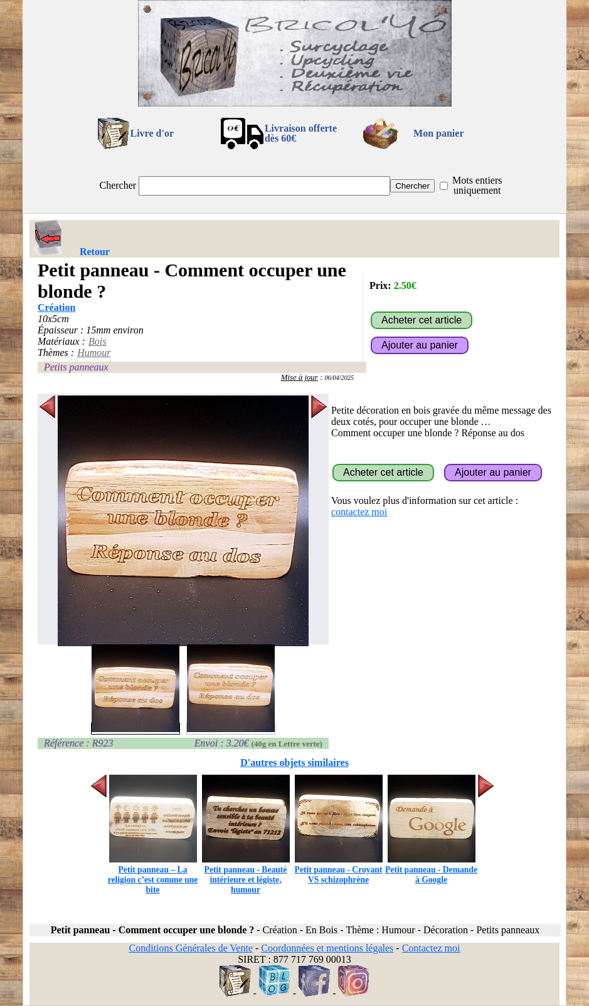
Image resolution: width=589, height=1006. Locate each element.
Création (56, 307)
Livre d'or (152, 133)
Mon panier (438, 133)
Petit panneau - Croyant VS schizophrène (339, 869)
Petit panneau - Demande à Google (431, 869)
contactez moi (359, 511)
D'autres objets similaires (294, 762)
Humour (93, 352)
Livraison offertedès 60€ (301, 133)
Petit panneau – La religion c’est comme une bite (153, 874)
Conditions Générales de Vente (190, 948)
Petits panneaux (76, 367)
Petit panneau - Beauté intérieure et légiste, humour (246, 874)
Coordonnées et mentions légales (327, 948)
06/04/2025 (339, 377)
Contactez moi (431, 948)
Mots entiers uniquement (477, 185)
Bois (97, 341)
